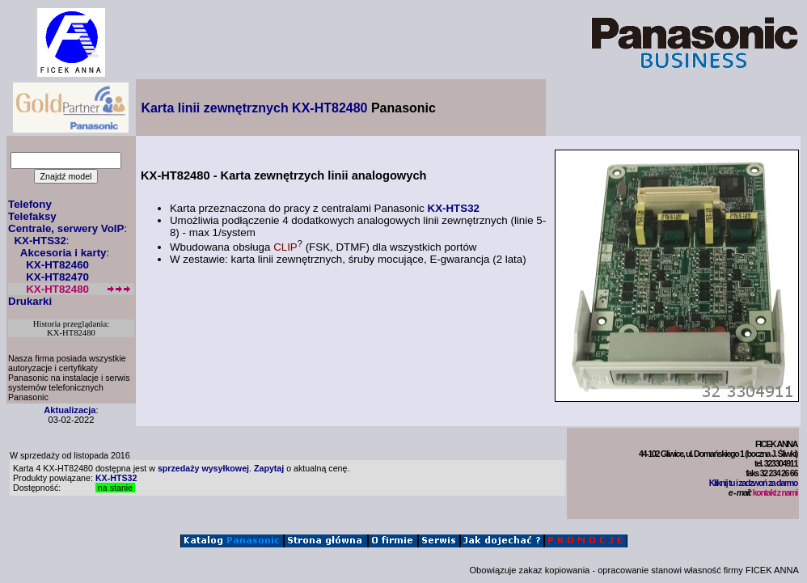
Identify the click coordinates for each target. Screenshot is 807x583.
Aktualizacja (69, 410)
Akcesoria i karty (63, 253)
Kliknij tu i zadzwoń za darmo (753, 483)
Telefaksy (32, 216)
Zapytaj (269, 468)
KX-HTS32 (39, 240)
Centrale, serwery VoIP (66, 228)
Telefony (30, 204)
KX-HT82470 (57, 277)
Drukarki (30, 301)
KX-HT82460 (57, 265)
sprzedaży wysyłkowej (203, 468)
